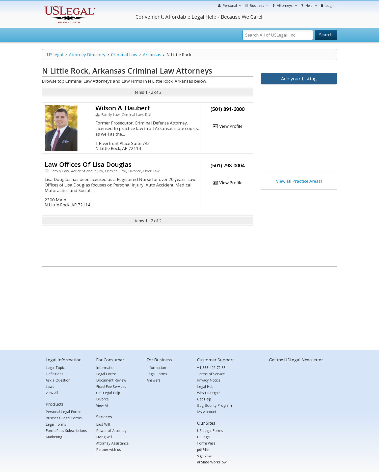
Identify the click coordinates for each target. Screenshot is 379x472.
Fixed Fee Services (111, 386)
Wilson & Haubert (122, 107)
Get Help (204, 399)
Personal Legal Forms (64, 411)
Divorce (102, 399)
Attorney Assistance (112, 443)
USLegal (55, 54)
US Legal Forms (210, 430)
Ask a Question (58, 380)
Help (308, 5)
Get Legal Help (108, 392)
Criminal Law (124, 54)
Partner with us (108, 449)
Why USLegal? (208, 392)
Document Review (111, 380)
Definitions (54, 373)
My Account (206, 411)
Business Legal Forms (64, 418)
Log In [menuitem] (328, 5)
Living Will (104, 436)
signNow (204, 455)
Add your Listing (299, 79)
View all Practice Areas (298, 181)
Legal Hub (205, 386)
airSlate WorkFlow (212, 462)
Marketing (54, 436)
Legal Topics (56, 367)
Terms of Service (211, 373)
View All (52, 392)
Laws (50, 386)
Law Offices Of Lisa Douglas (88, 164)
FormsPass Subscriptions (66, 430)
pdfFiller (203, 449)
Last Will (103, 424)
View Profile (227, 126)
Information (106, 367)
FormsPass (206, 443)
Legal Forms (56, 424)
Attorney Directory (87, 54)
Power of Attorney (111, 430)
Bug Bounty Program (214, 405)
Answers (153, 380)
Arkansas (152, 54)
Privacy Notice (209, 380)
